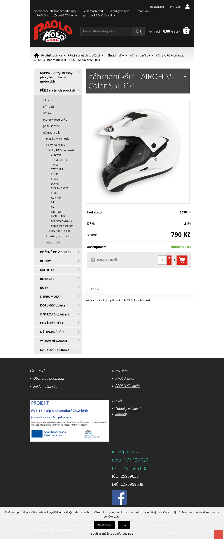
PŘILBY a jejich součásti (84, 55)
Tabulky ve (123, 408)
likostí (135, 408)
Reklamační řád (92, 11)
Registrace (157, 7)
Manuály (143, 11)
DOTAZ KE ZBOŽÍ (107, 259)
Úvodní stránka (51, 55)
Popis (95, 289)
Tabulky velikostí (120, 11)
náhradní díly (115, 55)
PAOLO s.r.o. (124, 378)
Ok (124, 525)
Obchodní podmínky (49, 378)
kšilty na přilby (140, 55)
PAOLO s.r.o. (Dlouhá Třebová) (57, 15)
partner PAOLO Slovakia (99, 15)
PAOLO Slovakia (127, 385)
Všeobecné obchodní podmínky (55, 11)
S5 (39, 60)
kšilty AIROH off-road (170, 55)
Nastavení (104, 525)
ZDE (130, 533)
